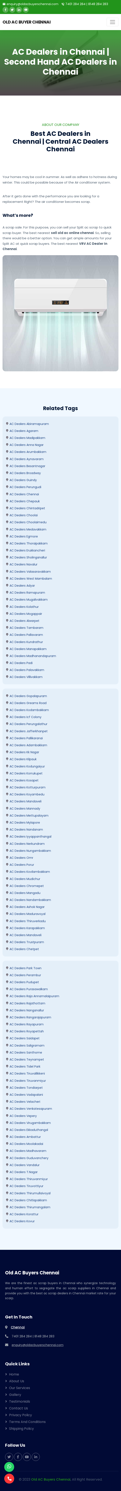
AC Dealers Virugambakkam (28, 1123)
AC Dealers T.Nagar (22, 1172)
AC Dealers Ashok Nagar (25, 907)
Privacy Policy (20, 1415)
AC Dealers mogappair (24, 614)
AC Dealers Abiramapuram (27, 424)
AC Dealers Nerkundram (25, 844)
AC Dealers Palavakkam (25, 670)
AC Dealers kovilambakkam (28, 872)
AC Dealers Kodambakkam (27, 710)
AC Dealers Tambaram (24, 628)
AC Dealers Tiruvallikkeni (25, 1073)
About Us (16, 1381)
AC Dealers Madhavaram (26, 1151)
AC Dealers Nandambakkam (28, 900)
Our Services (19, 1387)
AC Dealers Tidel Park (23, 1066)
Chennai (18, 1327)
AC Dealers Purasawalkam (27, 989)
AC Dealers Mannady (23, 808)
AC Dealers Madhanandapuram (31, 656)
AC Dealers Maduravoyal (25, 914)
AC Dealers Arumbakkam (26, 452)
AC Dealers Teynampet (25, 1059)
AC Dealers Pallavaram (24, 635)
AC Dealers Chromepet (25, 886)
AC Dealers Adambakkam (26, 745)
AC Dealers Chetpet (22, 949)
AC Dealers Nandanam (24, 829)
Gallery (15, 1394)
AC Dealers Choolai (22, 515)
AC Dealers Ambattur (23, 1137)
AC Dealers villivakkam (24, 677)
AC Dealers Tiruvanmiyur (26, 1081)
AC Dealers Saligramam (25, 1045)
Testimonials (19, 1401)
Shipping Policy (21, 1428)
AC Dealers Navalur (21, 564)
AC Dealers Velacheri (23, 1102)
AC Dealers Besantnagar (25, 466)
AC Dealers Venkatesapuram (29, 1109)
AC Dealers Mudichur (23, 879)
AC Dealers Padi (19, 663)
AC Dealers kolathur (22, 607)
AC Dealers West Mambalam (29, 578)
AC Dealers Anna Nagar (25, 445)
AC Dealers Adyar (20, 585)
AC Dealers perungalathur (26, 724)
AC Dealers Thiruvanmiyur (27, 1179)
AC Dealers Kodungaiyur (25, 766)
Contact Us (18, 1408)
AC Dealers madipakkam (25, 438)
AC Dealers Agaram (22, 431)
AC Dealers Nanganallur (25, 1010)
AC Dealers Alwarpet (22, 621)
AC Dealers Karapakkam (25, 928)
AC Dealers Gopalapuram (26, 696)
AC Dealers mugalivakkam (27, 599)
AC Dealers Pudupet (22, 982)
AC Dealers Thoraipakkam (27, 543)
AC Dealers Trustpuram (25, 942)
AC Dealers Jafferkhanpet (27, 731)
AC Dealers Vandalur (23, 1165)
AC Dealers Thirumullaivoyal (28, 1193)
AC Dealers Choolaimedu (26, 522)
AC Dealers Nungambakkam (28, 851)
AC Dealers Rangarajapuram (28, 1017)
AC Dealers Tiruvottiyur (24, 1186)
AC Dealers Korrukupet (24, 773)
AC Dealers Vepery (21, 1116)
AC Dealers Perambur (23, 975)
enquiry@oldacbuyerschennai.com (32, 4)
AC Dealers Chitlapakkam (26, 1200)
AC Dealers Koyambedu (25, 794)
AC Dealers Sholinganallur (26, 557)
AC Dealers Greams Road (26, 703)
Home (14, 1374)
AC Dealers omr (19, 858)
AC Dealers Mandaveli (23, 801)
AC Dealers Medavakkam (26, 529)
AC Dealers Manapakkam (26, 649)
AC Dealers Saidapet (23, 1038)
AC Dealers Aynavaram (25, 459)
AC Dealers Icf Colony (23, 717)
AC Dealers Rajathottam (25, 1003)
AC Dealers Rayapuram (25, 1024)
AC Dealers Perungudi (23, 487)
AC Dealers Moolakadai (24, 1144)
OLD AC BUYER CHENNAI (27, 22)
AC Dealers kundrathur (24, 642)
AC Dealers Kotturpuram (25, 787)
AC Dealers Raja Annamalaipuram (32, 996)
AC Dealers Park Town (23, 968)
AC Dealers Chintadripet (25, 508)
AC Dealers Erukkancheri (25, 550)
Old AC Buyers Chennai (50, 1479)
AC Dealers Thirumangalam (28, 1207)
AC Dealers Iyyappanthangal (28, 836)
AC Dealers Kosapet (22, 780)
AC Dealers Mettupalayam (27, 815)
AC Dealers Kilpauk (21, 759)
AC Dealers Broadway (23, 473)
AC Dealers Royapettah (25, 1031)
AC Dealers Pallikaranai (24, 738)
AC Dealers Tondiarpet (24, 1088)
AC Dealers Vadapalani (24, 1095)
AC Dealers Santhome (24, 1052)
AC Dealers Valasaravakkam (28, 571)
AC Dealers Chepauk (23, 501)
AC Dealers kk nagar (22, 752)
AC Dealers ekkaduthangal (27, 1130)
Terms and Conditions (27, 1421)
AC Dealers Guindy (21, 480)
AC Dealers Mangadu (23, 893)
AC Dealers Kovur (20, 1221)
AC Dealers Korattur (22, 1214)
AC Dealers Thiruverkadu (26, 921)
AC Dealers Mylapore (23, 822)
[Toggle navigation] (112, 22)
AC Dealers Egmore (22, 536)
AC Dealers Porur (20, 865)
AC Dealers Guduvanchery (27, 1158)
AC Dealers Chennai (22, 494)
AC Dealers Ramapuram (25, 592)
